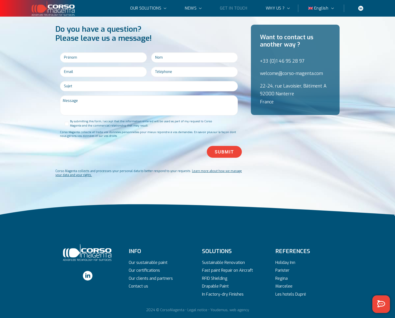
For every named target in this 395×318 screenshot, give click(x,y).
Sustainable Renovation (223, 262)
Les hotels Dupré (290, 294)
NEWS (193, 8)
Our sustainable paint (148, 262)
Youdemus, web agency (229, 310)
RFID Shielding (214, 278)
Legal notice (197, 310)
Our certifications (144, 270)
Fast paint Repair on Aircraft (227, 270)
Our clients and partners (151, 278)
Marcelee (283, 286)
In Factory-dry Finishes (223, 294)
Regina (281, 278)
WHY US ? (278, 8)
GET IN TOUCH (233, 8)
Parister (282, 270)
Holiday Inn (285, 262)
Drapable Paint (215, 286)
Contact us (138, 286)
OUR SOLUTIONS (148, 8)
